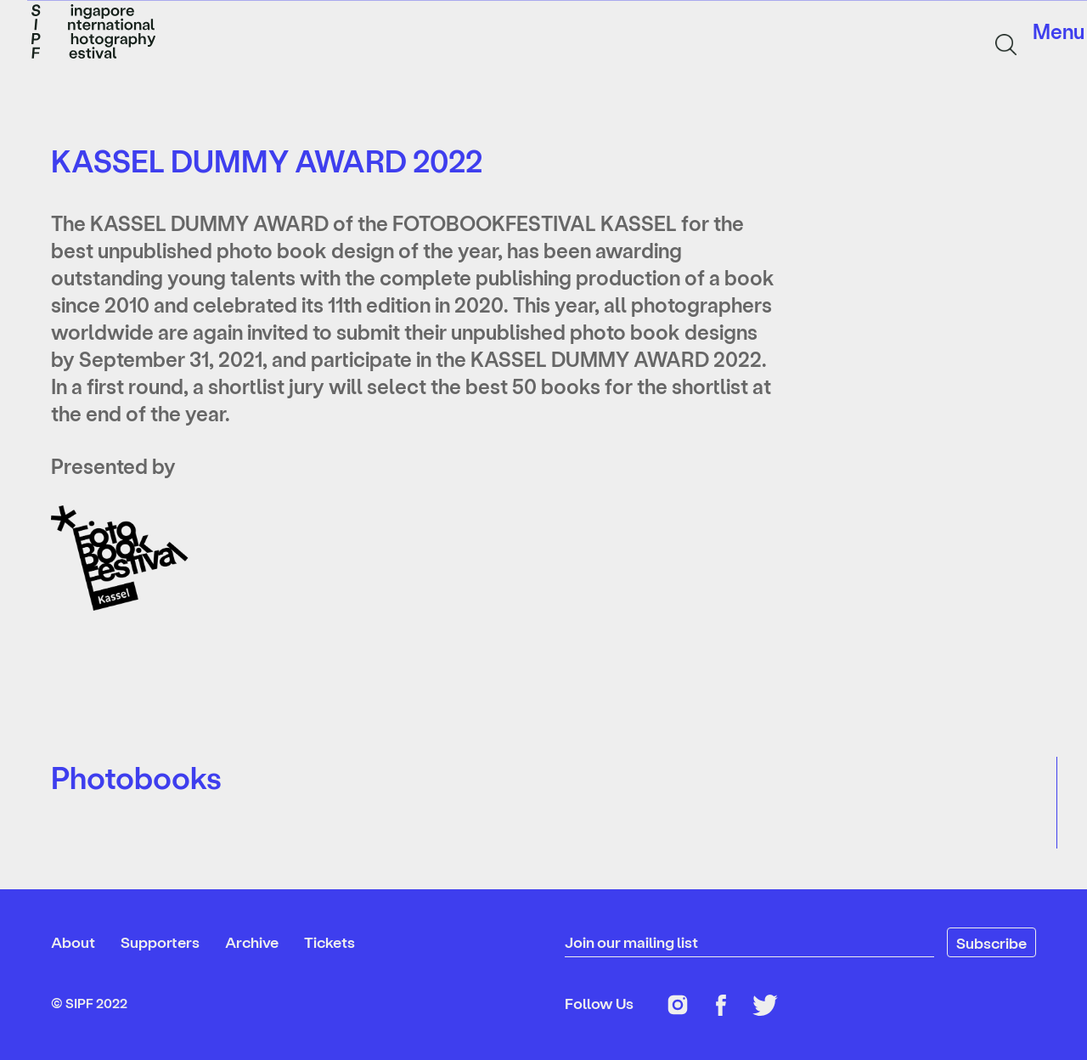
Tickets (329, 941)
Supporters (160, 941)
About (73, 941)
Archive (252, 941)
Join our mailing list (631, 941)
